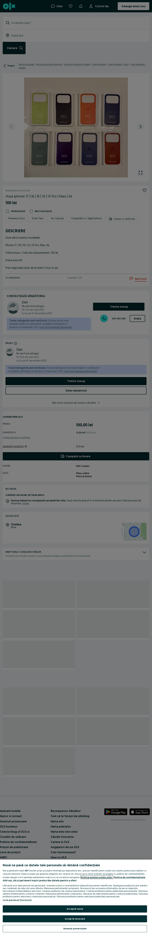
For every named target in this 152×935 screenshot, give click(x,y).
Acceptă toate (75, 908)
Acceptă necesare (75, 918)
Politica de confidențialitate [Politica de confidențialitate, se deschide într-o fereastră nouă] (129, 877)
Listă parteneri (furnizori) (17, 900)
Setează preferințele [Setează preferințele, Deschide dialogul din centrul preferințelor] (75, 928)
